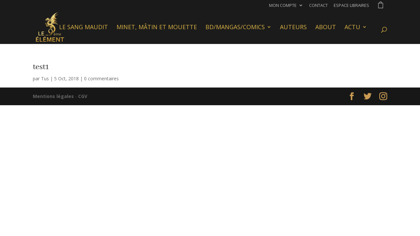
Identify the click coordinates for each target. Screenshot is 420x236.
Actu (352, 28)
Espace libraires (351, 5)
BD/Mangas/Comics (235, 28)
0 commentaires (101, 78)
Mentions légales (53, 96)
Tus (45, 78)
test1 (41, 67)
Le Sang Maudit (83, 28)
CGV (82, 96)
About (325, 28)
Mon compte (283, 5)
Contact (318, 5)
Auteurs (293, 28)
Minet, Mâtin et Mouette (156, 28)
